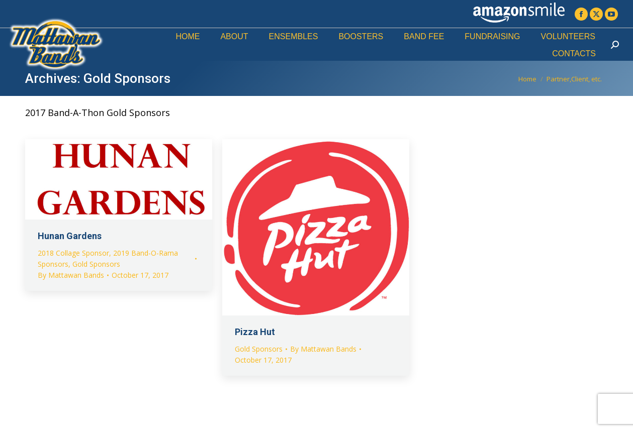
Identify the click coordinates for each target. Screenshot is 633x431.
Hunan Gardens (70, 236)
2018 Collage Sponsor (73, 253)
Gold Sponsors (96, 264)
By (71, 275)
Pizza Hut (255, 332)
